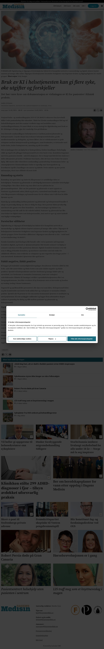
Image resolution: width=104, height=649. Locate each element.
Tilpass (52, 339)
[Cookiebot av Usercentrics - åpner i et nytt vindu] (87, 309)
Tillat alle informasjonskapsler (82, 339)
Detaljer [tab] (52, 315)
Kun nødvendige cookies (22, 339)
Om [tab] (82, 315)
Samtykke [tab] (21, 315)
